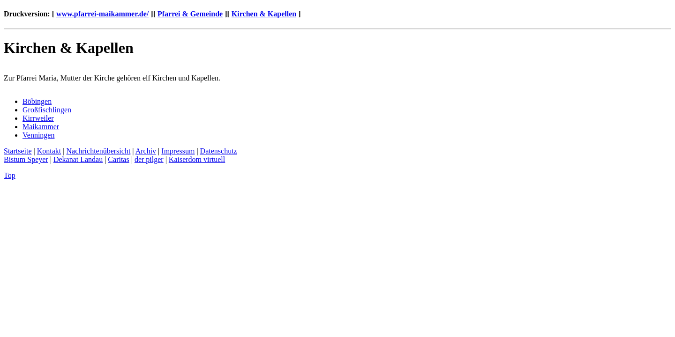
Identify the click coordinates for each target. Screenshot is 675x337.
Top (9, 175)
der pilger (149, 159)
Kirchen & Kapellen (264, 14)
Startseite (18, 151)
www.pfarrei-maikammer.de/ (102, 14)
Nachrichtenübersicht (99, 151)
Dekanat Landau (78, 159)
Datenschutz (218, 151)
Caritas (118, 159)
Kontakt (49, 151)
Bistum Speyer (26, 159)
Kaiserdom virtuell (197, 159)
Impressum (178, 151)
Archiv (145, 151)
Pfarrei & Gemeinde (190, 14)
